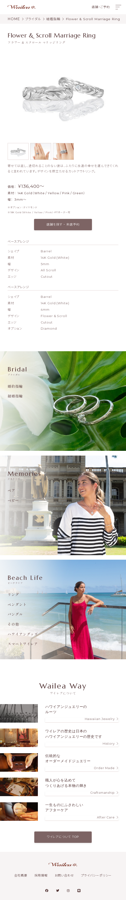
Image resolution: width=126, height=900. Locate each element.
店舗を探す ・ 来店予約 (63, 224)
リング (13, 594)
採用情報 (41, 875)
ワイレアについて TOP (63, 837)
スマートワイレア (23, 643)
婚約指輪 (15, 386)
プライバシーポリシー (96, 875)
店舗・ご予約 (101, 7)
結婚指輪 (15, 395)
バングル (15, 614)
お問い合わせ (64, 875)
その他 (13, 624)
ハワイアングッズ (23, 634)
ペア (11, 490)
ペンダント (17, 604)
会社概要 (21, 875)
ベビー (13, 500)
